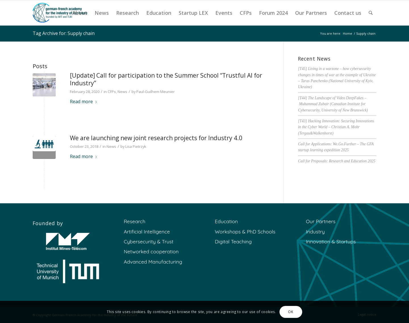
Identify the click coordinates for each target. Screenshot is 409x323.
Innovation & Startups (331, 241)
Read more (83, 101)
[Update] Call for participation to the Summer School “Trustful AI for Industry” (166, 79)
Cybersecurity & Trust (149, 241)
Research (134, 221)
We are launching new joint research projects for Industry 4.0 (156, 138)
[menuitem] (79, 12)
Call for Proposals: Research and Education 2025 (336, 161)
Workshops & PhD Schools (245, 231)
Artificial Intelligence (147, 231)
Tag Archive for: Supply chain (64, 33)
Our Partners (320, 221)
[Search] (370, 12)
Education (226, 221)
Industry (315, 231)
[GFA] (60, 12)
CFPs (112, 91)
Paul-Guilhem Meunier (155, 91)
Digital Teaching (233, 241)
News (122, 91)
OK (290, 311)
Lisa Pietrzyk (135, 146)
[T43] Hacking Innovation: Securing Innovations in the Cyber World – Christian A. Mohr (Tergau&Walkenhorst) (336, 127)
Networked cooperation (151, 251)
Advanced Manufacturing (153, 261)
